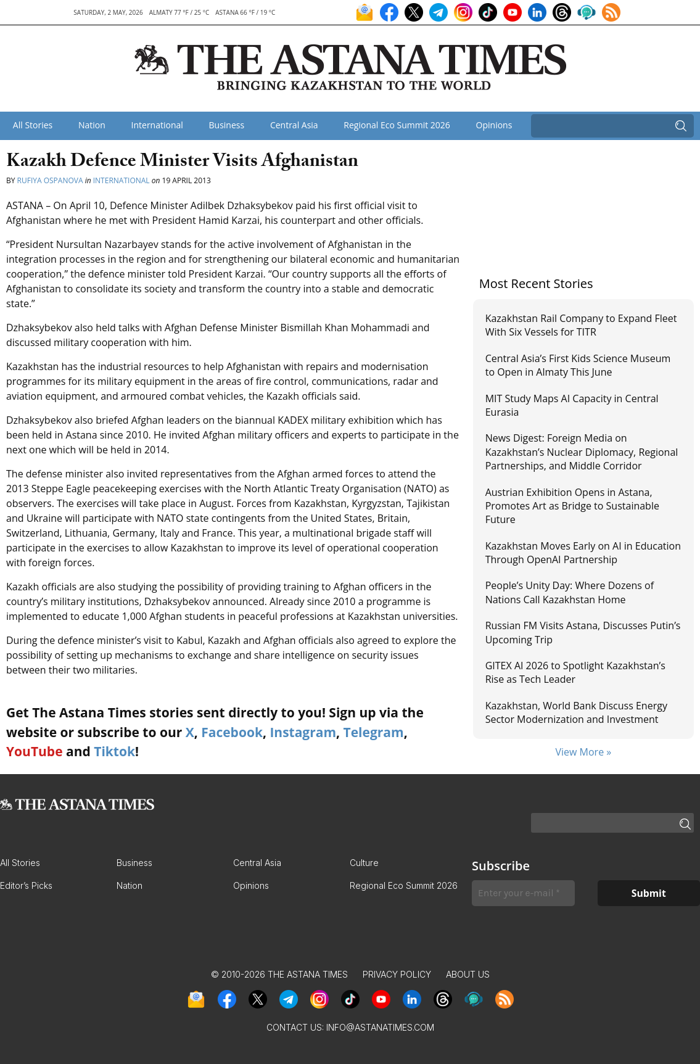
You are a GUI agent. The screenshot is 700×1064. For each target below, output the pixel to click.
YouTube (34, 751)
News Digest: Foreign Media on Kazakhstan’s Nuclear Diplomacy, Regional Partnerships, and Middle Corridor (581, 451)
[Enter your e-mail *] (523, 893)
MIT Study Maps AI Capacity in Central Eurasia (572, 405)
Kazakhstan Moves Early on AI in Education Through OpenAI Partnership (583, 552)
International (157, 125)
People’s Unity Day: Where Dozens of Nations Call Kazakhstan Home (569, 592)
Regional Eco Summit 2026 (397, 125)
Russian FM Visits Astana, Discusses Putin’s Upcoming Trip (583, 632)
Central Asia (294, 125)
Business (227, 125)
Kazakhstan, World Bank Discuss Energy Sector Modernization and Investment (576, 712)
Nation (91, 125)
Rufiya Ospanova (50, 180)
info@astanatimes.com (380, 1027)
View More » (583, 752)
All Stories (32, 125)
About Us (468, 974)
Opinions (494, 125)
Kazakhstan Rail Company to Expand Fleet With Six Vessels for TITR (581, 325)
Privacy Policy (397, 974)
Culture (364, 862)
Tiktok (114, 751)
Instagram (303, 732)
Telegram (374, 732)
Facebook (232, 732)
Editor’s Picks (26, 885)
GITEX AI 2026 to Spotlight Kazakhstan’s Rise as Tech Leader (575, 672)
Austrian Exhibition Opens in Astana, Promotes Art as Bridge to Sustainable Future (572, 506)
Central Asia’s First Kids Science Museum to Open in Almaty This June (578, 365)
